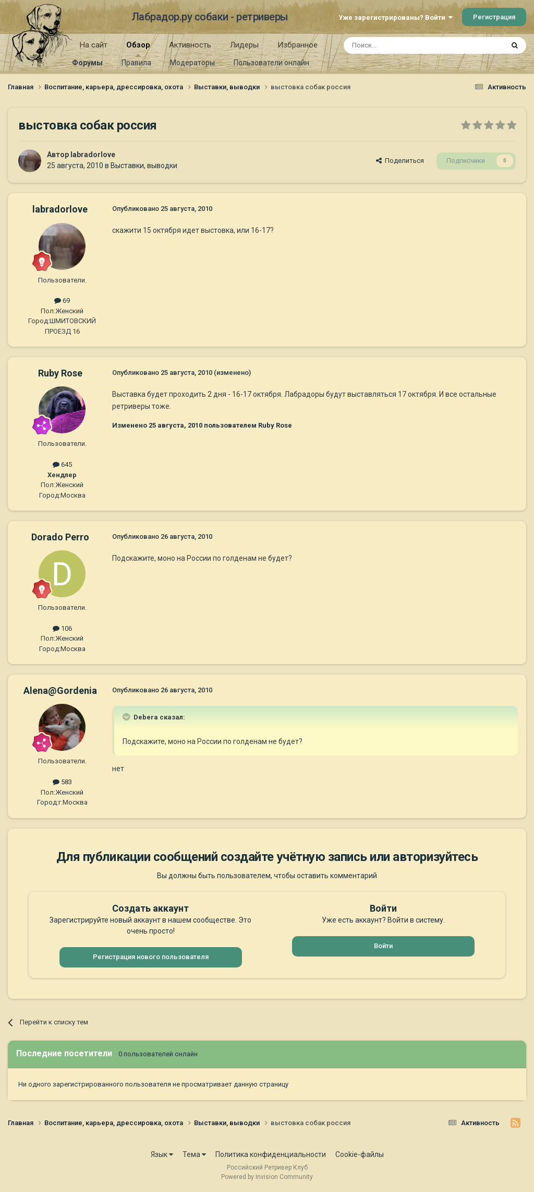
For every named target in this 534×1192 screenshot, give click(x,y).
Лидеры (244, 45)
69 (62, 300)
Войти (383, 946)
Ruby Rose (60, 373)
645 (62, 464)
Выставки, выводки (144, 165)
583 (62, 782)
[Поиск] (400, 45)
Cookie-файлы (359, 1154)
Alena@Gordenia (60, 690)
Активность (190, 45)
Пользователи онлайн (271, 62)
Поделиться (400, 160)
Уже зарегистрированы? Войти (395, 17)
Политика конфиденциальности (270, 1154)
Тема (194, 1154)
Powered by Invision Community (267, 1177)
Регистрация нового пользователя (151, 957)
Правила (136, 62)
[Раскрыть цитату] (127, 717)
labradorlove (92, 154)
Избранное (297, 45)
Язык (162, 1154)
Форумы (87, 62)
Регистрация (494, 17)
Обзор (138, 48)
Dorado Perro (60, 537)
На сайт (93, 45)
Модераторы (192, 62)
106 (62, 628)
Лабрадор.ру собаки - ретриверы (209, 16)
